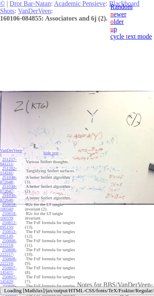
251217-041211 (8, 161)
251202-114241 (8, 170)
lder (117, 21)
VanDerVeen (34, 10)
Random (121, 6)
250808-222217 (8, 252)
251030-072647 (8, 188)
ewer (118, 14)
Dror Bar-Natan (30, 3)
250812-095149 (8, 233)
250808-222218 (8, 242)
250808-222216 (8, 261)
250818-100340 (8, 206)
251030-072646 (8, 197)
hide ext (51, 152)
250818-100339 (8, 215)
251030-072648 (8, 179)
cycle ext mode (131, 36)
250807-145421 (8, 270)
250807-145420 (8, 279)
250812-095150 (8, 224)
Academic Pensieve (80, 3)
